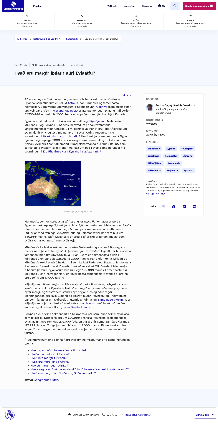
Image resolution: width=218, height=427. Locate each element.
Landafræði (72, 39)
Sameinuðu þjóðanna (112, 299)
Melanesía (174, 163)
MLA (163, 194)
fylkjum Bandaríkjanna (75, 307)
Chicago (150, 194)
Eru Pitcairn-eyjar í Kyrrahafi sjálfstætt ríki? (72, 151)
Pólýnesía (172, 170)
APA (157, 194)
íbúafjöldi (153, 155)
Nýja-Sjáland (97, 121)
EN (163, 6)
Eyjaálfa (171, 148)
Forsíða (23, 39)
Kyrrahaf (188, 170)
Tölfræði (112, 6)
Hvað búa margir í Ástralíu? (61, 136)
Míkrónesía (154, 170)
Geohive (101, 107)
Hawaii (91, 303)
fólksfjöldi (187, 148)
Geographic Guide (46, 380)
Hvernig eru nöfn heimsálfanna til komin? (58, 350)
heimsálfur (171, 155)
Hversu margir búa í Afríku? (49, 365)
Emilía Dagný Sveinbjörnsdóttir (175, 105)
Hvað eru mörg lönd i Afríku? (50, 362)
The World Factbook (63, 110)
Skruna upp (205, 415)
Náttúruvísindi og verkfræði (46, 39)
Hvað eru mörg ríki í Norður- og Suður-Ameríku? (63, 373)
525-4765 (112, 414)
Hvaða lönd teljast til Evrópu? (50, 354)
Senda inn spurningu (199, 6)
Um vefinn (129, 6)
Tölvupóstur (137, 414)
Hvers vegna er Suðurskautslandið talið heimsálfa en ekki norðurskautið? (80, 369)
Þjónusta (147, 6)
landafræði (154, 148)
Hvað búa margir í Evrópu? (48, 358)
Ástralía (73, 103)
